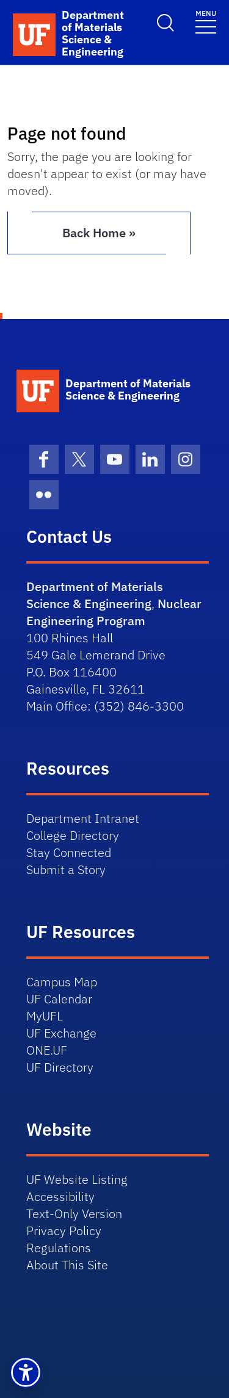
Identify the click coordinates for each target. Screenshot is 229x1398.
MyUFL (44, 1016)
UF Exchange (61, 1033)
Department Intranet (82, 818)
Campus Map (61, 981)
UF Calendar (59, 999)
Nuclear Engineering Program (114, 612)
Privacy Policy (63, 1230)
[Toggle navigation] (206, 21)
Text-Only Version (74, 1213)
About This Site (67, 1264)
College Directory (72, 835)
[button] (26, 1372)
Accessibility (60, 1196)
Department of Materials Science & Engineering (94, 595)
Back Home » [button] (99, 232)
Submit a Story (66, 869)
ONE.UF (46, 1050)
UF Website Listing (77, 1179)
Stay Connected (68, 852)
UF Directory (59, 1067)
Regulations (58, 1247)
